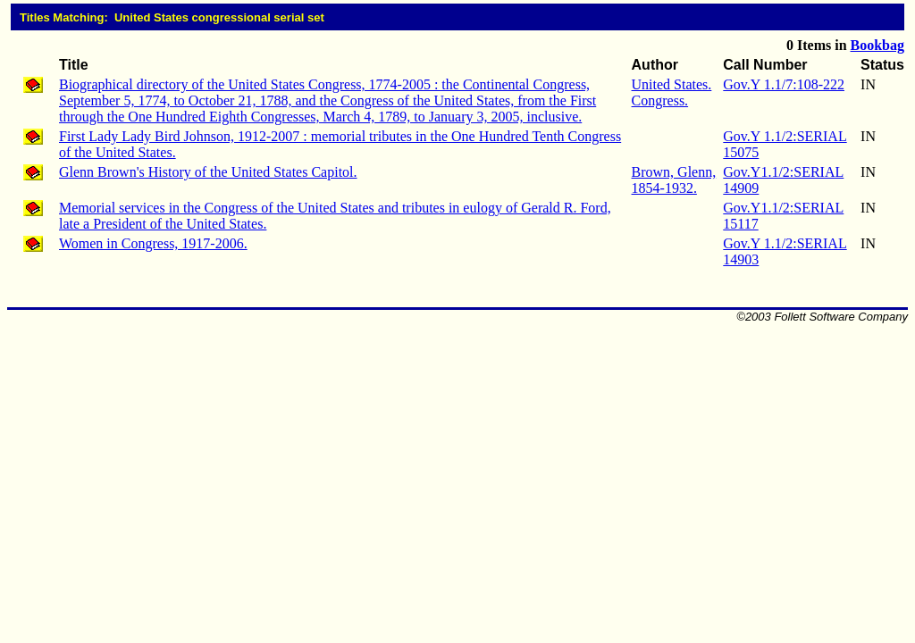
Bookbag (877, 45)
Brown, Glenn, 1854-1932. (674, 180)
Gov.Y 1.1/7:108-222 (783, 84)
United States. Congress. (672, 92)
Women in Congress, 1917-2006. (153, 243)
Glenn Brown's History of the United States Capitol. (208, 172)
